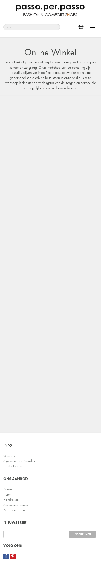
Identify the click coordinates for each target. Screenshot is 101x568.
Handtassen (11, 499)
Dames (7, 489)
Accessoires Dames (15, 505)
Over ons (9, 456)
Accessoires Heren (15, 510)
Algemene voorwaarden (19, 461)
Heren (7, 494)
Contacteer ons (13, 466)
